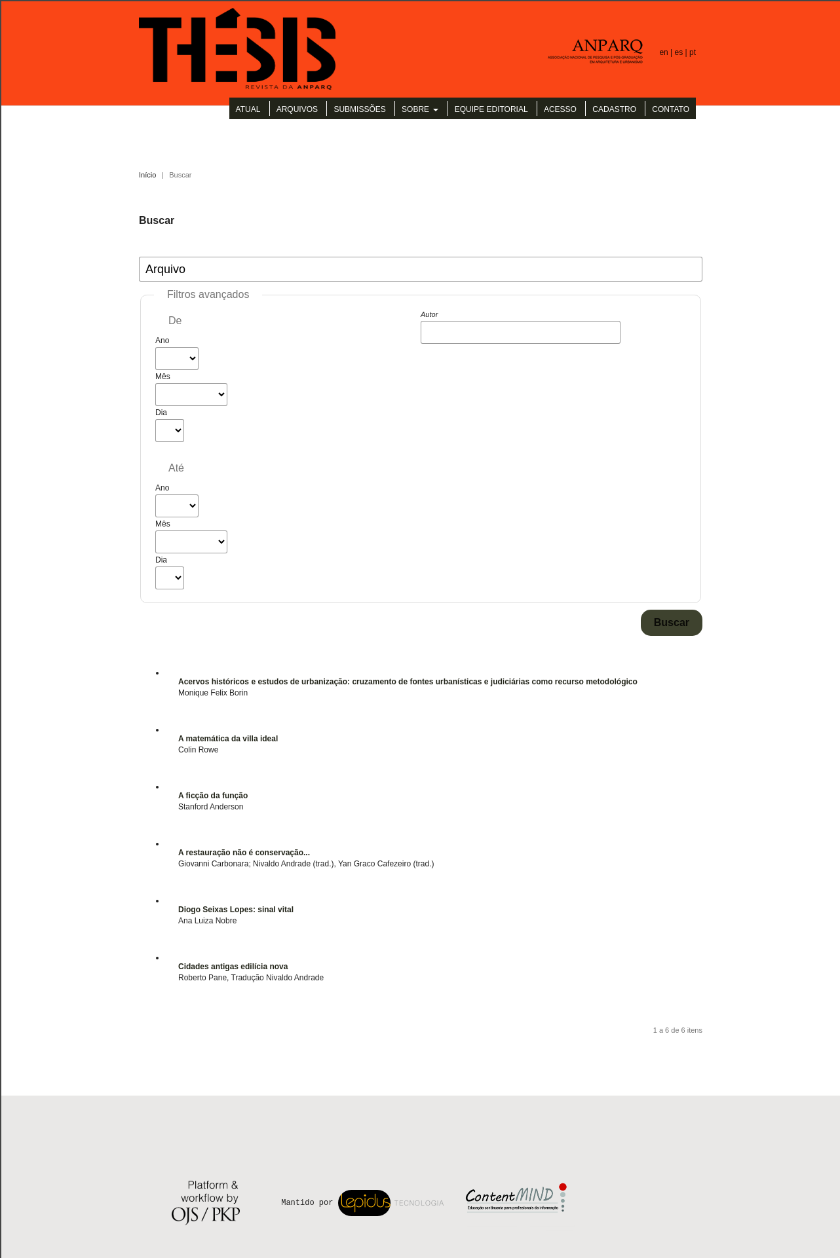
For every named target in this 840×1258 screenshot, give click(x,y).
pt (692, 52)
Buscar (671, 622)
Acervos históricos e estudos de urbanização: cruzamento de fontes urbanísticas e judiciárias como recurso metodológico (408, 681)
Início (147, 175)
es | (682, 52)
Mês (162, 376)
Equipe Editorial (491, 109)
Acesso (560, 109)
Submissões (359, 109)
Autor (429, 314)
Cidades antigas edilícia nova (233, 966)
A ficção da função (213, 795)
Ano (162, 340)
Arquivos (297, 109)
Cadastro (614, 109)
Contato (670, 109)
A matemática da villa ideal (228, 738)
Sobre (416, 109)
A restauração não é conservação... (244, 852)
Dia (161, 412)
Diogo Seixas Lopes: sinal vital (236, 909)
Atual (248, 109)
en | (666, 52)
